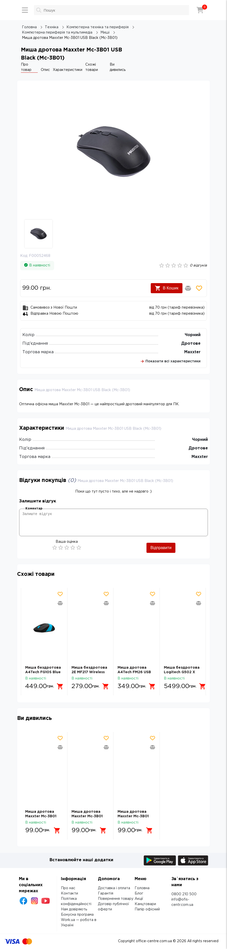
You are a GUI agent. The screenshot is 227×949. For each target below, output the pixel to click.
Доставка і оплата (114, 888)
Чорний (193, 335)
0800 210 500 (184, 894)
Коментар (33, 508)
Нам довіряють (74, 909)
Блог (139, 893)
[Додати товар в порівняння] (188, 288)
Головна (142, 888)
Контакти (69, 893)
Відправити (161, 548)
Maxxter (192, 352)
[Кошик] (200, 10)
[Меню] (25, 10)
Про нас (68, 888)
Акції (139, 898)
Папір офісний (147, 909)
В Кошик (166, 288)
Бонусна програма (77, 914)
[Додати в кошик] (60, 686)
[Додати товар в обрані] (199, 288)
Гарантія (105, 893)
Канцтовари (145, 904)
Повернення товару (115, 898)
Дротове (191, 343)
